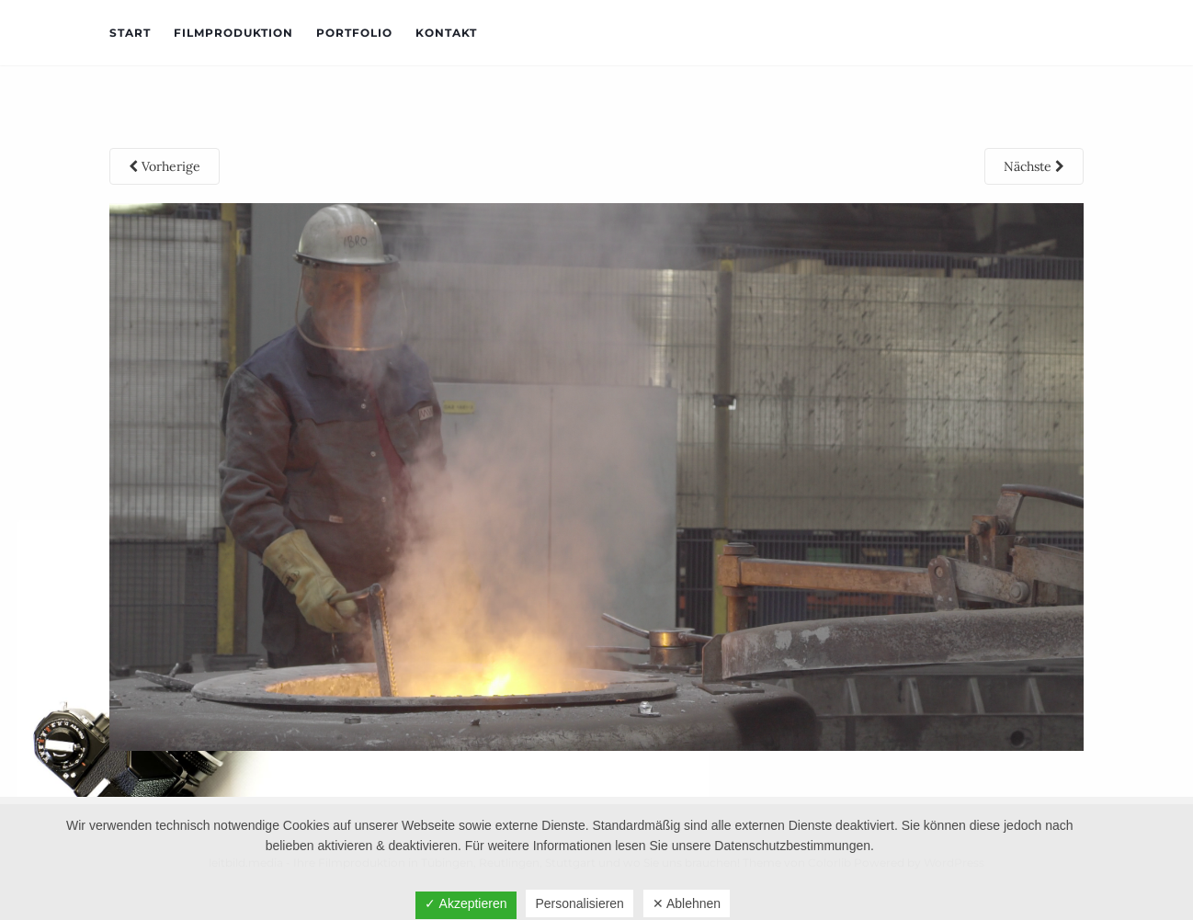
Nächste (1034, 166)
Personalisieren (579, 903)
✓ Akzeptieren (465, 903)
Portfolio (354, 33)
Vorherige (164, 166)
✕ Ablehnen (687, 903)
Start (130, 33)
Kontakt (446, 33)
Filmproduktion (233, 33)
